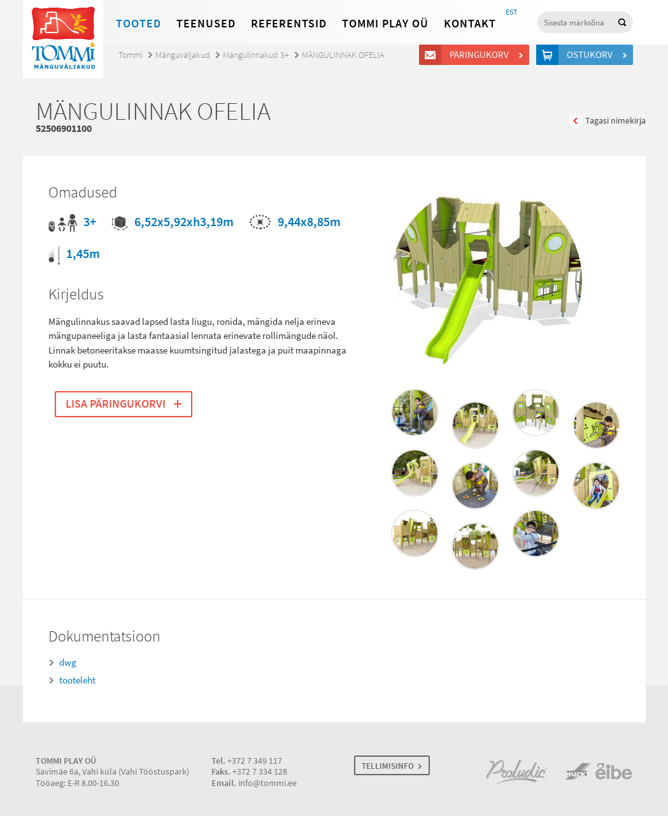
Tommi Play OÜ (385, 23)
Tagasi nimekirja (615, 121)
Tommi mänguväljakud (63, 39)
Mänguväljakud (182, 55)
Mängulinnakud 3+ (256, 55)
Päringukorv (481, 54)
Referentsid (289, 23)
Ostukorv (591, 54)
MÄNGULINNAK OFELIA (343, 55)
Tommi (130, 55)
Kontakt (470, 23)
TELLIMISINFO (388, 766)
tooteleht (77, 680)
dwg (67, 662)
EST (511, 12)
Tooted (138, 23)
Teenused (206, 23)
